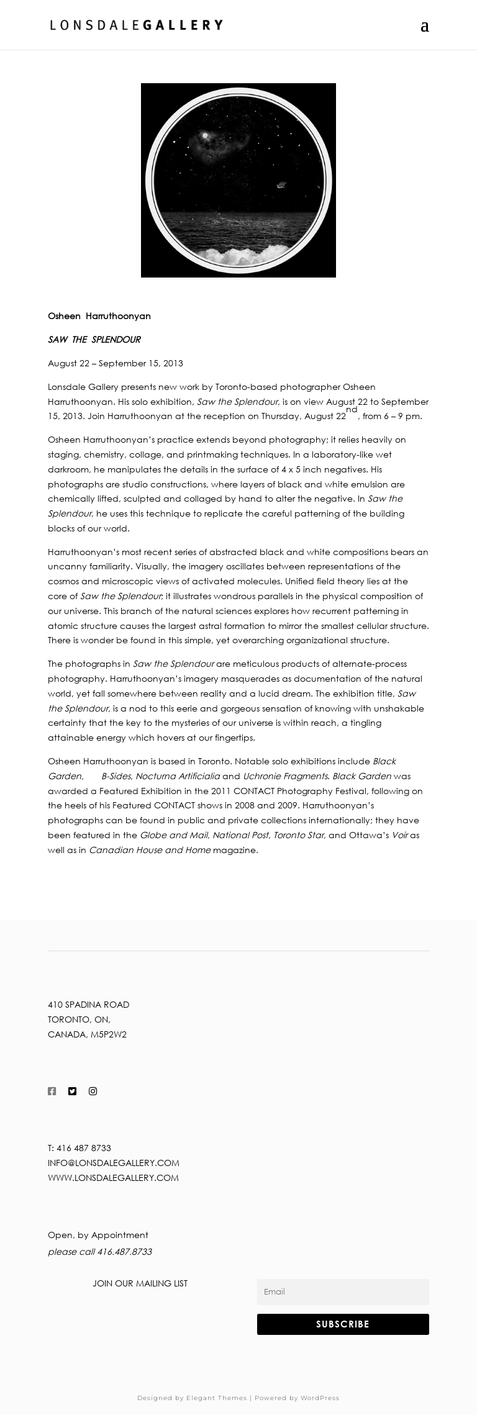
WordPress (320, 1398)
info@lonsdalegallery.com (113, 1163)
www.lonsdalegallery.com (113, 1177)
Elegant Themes (216, 1398)
